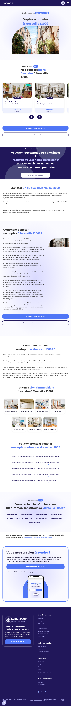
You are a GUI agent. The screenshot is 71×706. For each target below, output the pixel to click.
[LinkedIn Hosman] (45, 691)
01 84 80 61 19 (41, 685)
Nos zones (41, 623)
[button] (4, 703)
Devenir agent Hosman (44, 672)
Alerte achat (41, 649)
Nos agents (41, 621)
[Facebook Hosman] (38, 691)
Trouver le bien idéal (35, 135)
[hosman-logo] (8, 4)
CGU (32, 700)
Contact (40, 682)
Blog (39, 664)
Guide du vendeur (43, 626)
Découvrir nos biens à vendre (35, 128)
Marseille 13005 (42, 518)
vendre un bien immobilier (26, 557)
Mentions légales (63, 700)
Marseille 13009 (13, 518)
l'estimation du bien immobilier (27, 559)
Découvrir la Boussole (18, 642)
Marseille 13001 (42, 514)
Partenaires (41, 662)
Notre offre (41, 618)
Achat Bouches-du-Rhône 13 (53, 535)
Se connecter (41, 636)
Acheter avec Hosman (14, 535)
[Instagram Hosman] (42, 691)
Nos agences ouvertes (32, 535)
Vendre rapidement (43, 631)
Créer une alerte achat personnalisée (35, 323)
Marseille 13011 (13, 514)
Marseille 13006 (57, 518)
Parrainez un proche (43, 634)
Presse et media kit (43, 667)
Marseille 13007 (35, 522)
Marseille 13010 (28, 518)
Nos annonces (42, 646)
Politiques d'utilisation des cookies (49, 700)
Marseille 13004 (57, 514)
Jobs (39, 669)
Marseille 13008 (27, 514)
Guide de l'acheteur (43, 651)
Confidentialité (38, 700)
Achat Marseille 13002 (14, 538)
